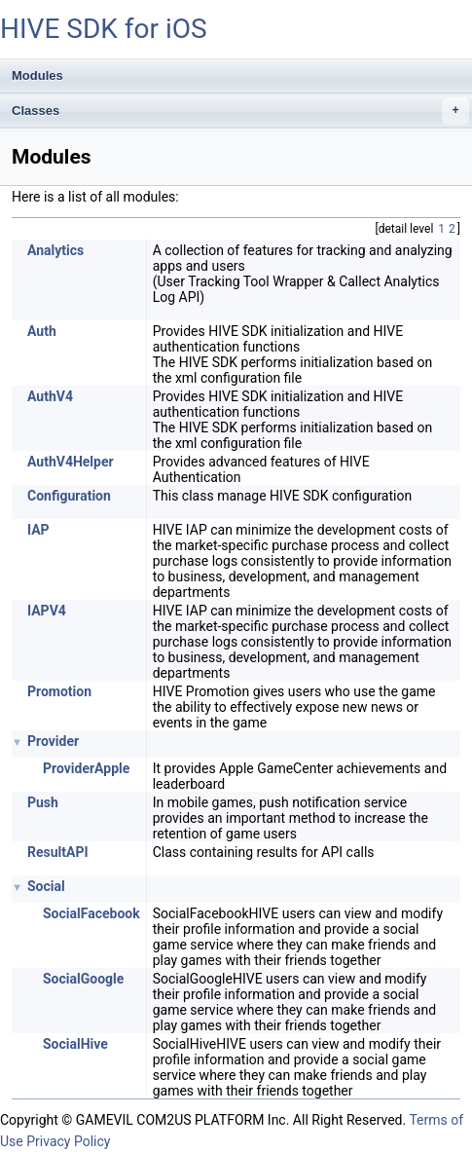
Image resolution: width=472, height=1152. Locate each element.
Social (46, 886)
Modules (37, 75)
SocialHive (75, 1044)
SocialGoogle (83, 978)
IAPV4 (46, 610)
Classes (240, 111)
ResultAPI (58, 852)
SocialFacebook (91, 913)
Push (42, 802)
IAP (38, 530)
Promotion (59, 691)
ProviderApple (86, 768)
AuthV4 (50, 396)
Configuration (69, 495)
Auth (41, 331)
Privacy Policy (68, 1141)
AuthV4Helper (70, 461)
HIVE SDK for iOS (103, 29)
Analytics (55, 250)
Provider (53, 741)
